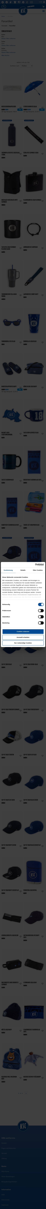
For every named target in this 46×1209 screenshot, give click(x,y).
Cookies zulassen (23, 631)
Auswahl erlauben (23, 637)
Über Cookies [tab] (38, 570)
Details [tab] (23, 570)
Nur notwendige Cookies (23, 643)
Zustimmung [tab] (8, 570)
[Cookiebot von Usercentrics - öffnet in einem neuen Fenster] (35, 564)
